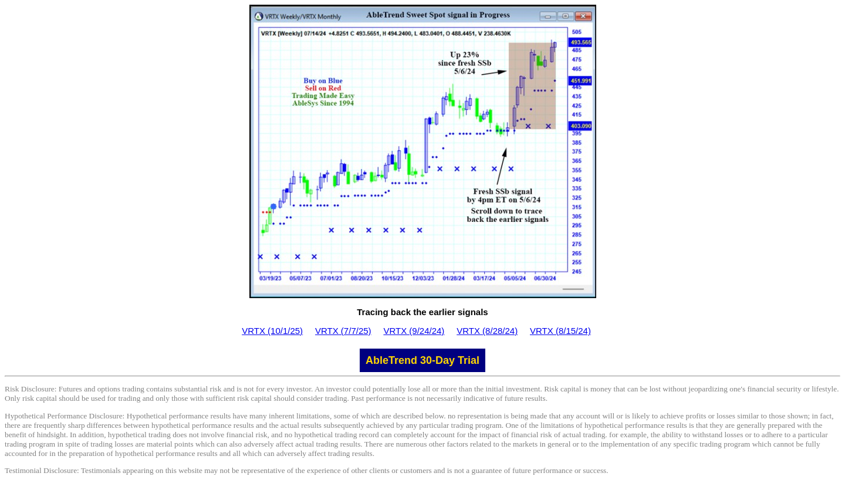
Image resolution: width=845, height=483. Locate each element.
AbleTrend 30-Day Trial (422, 360)
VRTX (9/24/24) (413, 331)
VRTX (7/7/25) (343, 331)
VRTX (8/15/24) (560, 331)
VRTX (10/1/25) (272, 331)
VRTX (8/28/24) (487, 331)
